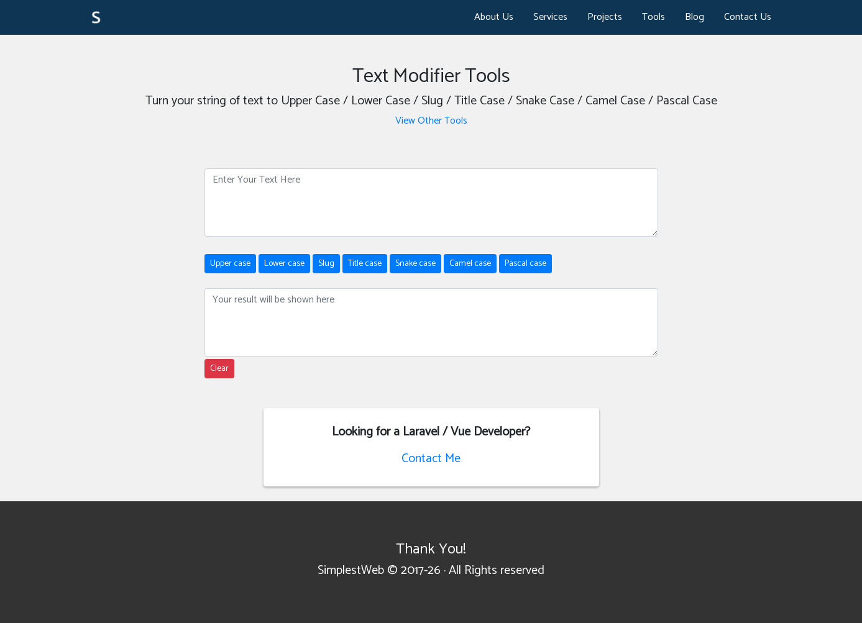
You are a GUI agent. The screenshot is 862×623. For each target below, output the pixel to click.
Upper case (230, 264)
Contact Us (747, 17)
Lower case (284, 264)
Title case (365, 264)
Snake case (415, 264)
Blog (694, 17)
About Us (493, 17)
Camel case (470, 264)
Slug (326, 264)
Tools (653, 17)
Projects (604, 17)
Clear (219, 369)
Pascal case (525, 264)
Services (550, 17)
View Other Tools (431, 120)
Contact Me (431, 458)
